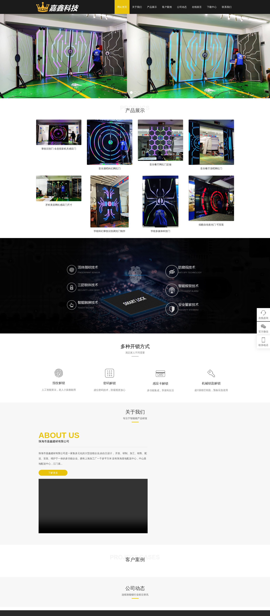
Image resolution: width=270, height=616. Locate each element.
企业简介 (145, 572)
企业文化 (145, 578)
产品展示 (152, 7)
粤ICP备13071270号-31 (109, 592)
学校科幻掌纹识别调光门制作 (109, 231)
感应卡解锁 (160, 383)
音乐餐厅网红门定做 (160, 164)
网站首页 (122, 7)
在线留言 (197, 7)
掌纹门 (164, 583)
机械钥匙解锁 (211, 383)
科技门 (164, 578)
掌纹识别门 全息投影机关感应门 (58, 148)
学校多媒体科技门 (160, 231)
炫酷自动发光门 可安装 (211, 224)
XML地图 (92, 597)
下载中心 (212, 7)
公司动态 (182, 7)
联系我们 (227, 7)
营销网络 (145, 583)
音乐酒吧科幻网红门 (109, 168)
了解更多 (51, 472)
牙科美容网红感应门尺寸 (58, 204)
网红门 (164, 572)
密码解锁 (109, 383)
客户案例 (167, 7)
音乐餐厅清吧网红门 (211, 168)
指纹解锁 (59, 383)
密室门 (164, 588)
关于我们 (137, 7)
